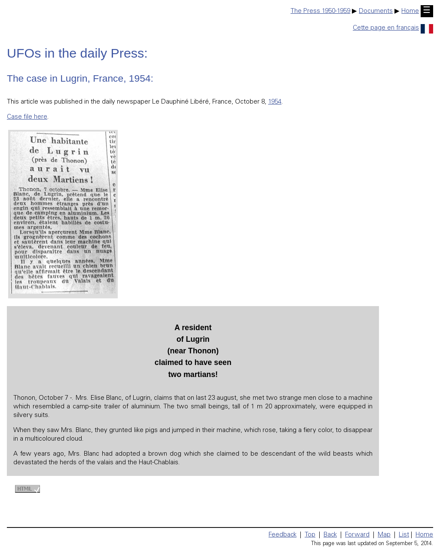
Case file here (27, 117)
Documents (376, 11)
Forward (357, 535)
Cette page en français (393, 28)
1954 (274, 102)
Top (310, 535)
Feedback (282, 535)
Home (410, 11)
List (404, 535)
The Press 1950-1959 (320, 11)
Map (384, 535)
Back (330, 535)
